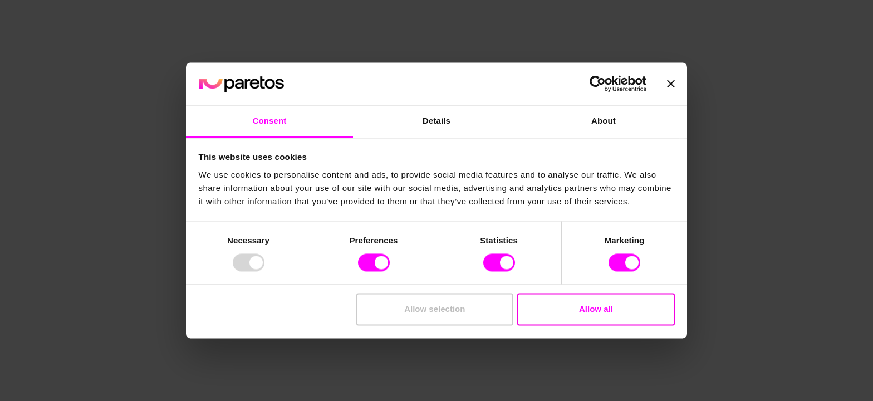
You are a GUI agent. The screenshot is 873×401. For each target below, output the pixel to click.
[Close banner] (671, 84)
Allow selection (434, 309)
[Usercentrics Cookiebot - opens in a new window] (597, 84)
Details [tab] (436, 120)
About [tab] (603, 120)
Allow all (596, 309)
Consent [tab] (270, 120)
